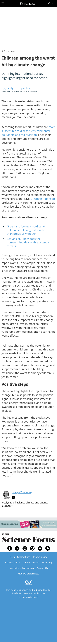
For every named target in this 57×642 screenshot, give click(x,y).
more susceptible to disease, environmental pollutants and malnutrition (28, 131)
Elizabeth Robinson (42, 198)
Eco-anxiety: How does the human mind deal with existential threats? (28, 242)
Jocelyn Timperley (22, 492)
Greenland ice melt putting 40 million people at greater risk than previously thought (26, 230)
